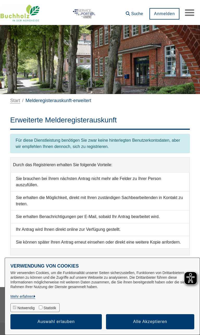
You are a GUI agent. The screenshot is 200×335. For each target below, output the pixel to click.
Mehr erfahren (21, 296)
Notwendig (26, 308)
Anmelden (163, 13)
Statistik (49, 308)
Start (15, 100)
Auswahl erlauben (56, 321)
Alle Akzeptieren (150, 321)
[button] (133, 12)
